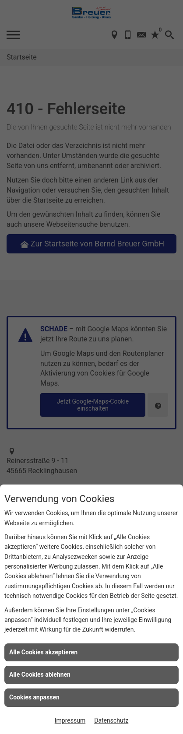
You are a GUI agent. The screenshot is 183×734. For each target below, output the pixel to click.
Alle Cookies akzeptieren (43, 652)
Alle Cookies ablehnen (39, 674)
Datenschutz (111, 720)
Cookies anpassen (34, 697)
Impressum (70, 720)
